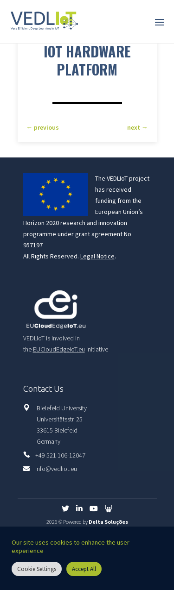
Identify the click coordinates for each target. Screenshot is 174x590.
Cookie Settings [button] (36, 569)
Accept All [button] (84, 569)
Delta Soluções (108, 521)
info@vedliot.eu (56, 468)
